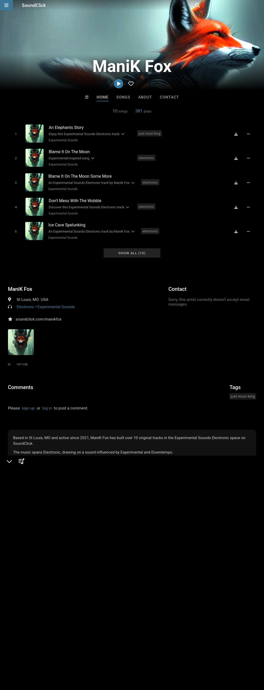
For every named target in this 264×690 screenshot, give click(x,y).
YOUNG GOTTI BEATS (111, 580)
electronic (146, 157)
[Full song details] (249, 133)
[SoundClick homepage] (34, 5)
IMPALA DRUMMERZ (68, 580)
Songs (123, 97)
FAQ (21, 659)
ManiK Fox (20, 284)
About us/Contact (45, 659)
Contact (169, 97)
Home (103, 97)
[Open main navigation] (6, 5)
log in (47, 403)
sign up (28, 403)
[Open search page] (259, 5)
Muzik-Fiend (153, 580)
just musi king (150, 133)
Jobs (70, 659)
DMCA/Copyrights (96, 659)
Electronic (25, 302)
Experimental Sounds (62, 140)
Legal (139, 659)
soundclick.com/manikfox (39, 314)
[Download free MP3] (237, 133)
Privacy (123, 659)
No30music (196, 580)
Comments (20, 383)
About (145, 97)
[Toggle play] (15, 134)
